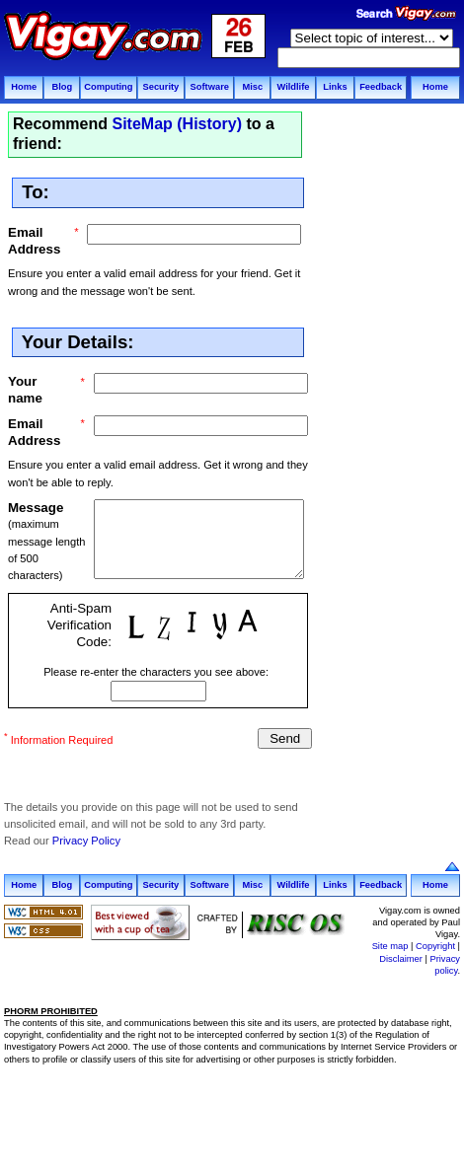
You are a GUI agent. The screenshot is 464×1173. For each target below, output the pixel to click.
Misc (252, 87)
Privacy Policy (86, 840)
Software (210, 87)
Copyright (435, 946)
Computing (108, 87)
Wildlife (292, 87)
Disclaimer (401, 958)
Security (160, 87)
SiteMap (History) (177, 123)
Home (24, 87)
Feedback (380, 87)
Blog (61, 87)
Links (335, 87)
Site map (390, 946)
